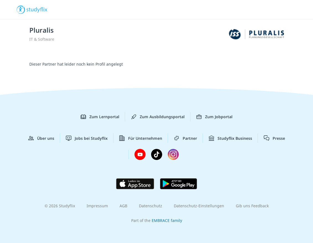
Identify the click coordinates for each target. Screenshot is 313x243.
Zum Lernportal (100, 117)
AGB (123, 205)
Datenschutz (150, 205)
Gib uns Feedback (252, 205)
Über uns (41, 138)
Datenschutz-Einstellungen (199, 205)
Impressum (97, 205)
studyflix (37, 9)
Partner (185, 138)
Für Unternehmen (140, 138)
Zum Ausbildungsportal (158, 117)
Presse (274, 138)
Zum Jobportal (214, 117)
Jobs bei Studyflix (87, 138)
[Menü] (293, 9)
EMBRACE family (167, 220)
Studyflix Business (230, 138)
